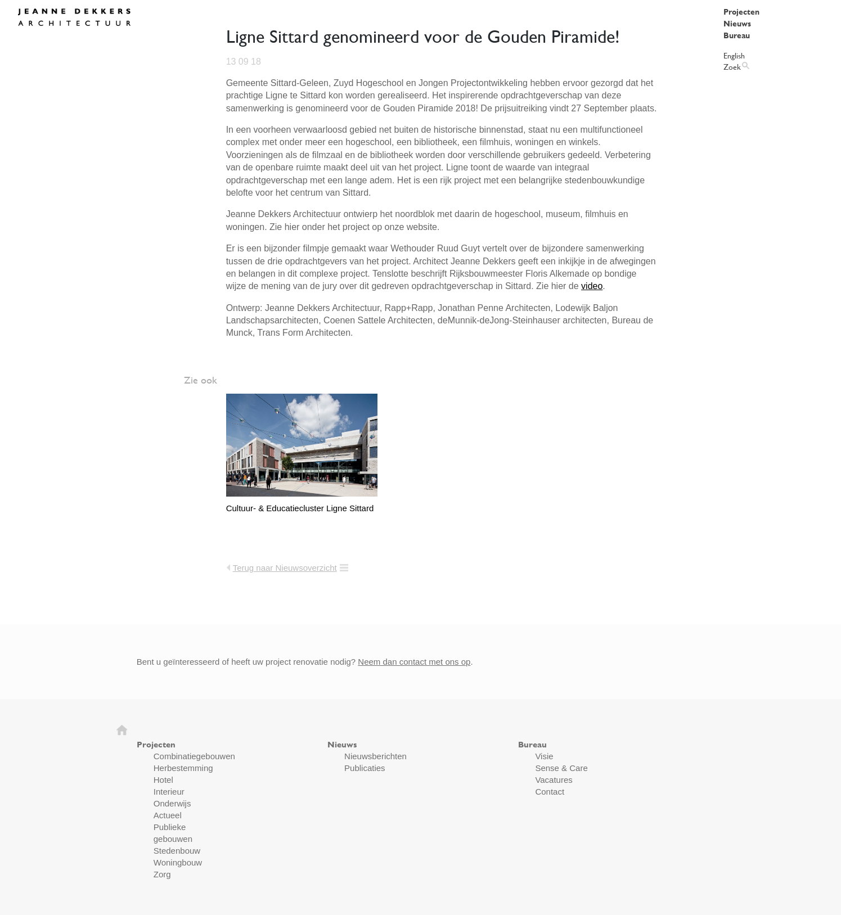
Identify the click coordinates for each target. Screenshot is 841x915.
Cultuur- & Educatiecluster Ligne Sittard (300, 508)
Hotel (163, 780)
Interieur (169, 791)
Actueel (168, 815)
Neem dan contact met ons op (414, 661)
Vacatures (553, 780)
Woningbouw (178, 862)
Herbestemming (183, 768)
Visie (544, 756)
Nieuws (737, 23)
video (591, 286)
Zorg (162, 874)
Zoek (732, 66)
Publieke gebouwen (173, 833)
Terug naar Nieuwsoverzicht (285, 568)
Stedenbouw (177, 850)
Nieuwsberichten (375, 756)
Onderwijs (172, 803)
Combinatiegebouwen (194, 756)
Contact (549, 791)
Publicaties (364, 768)
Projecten (741, 11)
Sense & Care (561, 768)
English (734, 55)
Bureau (736, 35)
